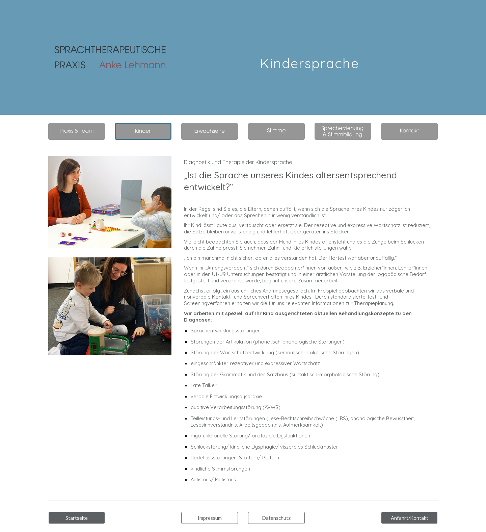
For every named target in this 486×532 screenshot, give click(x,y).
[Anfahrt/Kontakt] (409, 518)
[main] (309, 57)
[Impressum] (210, 518)
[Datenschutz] (276, 518)
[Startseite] (77, 518)
